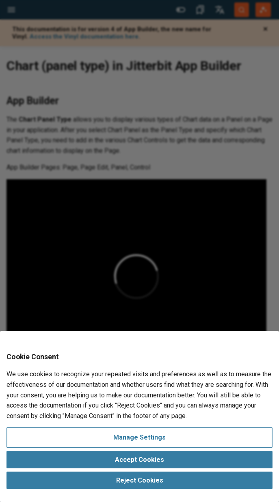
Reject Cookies (139, 480)
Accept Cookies (139, 459)
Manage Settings (139, 437)
